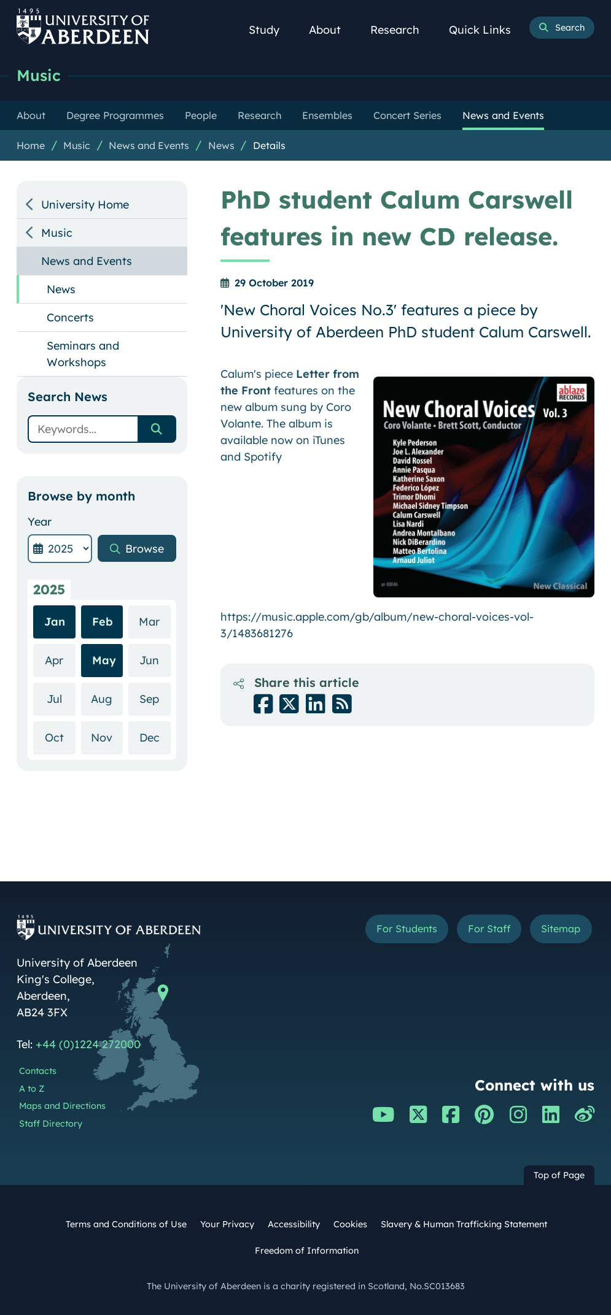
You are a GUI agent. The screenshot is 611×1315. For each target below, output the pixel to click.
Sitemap (560, 928)
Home (31, 145)
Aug (107, 698)
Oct (60, 737)
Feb (102, 622)
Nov (107, 737)
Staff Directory (50, 1123)
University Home (85, 204)
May (104, 660)
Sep (154, 698)
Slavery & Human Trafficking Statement (464, 1224)
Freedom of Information (307, 1250)
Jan (54, 622)
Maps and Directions (62, 1105)
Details (269, 145)
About (331, 30)
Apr (60, 659)
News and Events (149, 145)
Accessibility (294, 1224)
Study (271, 30)
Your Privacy (227, 1224)
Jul (61, 698)
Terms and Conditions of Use (126, 1224)
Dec (155, 737)
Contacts (37, 1070)
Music (39, 75)
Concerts (70, 317)
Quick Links (486, 30)
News (221, 145)
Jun (154, 659)
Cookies (350, 1224)
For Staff (489, 928)
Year (40, 522)
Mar (154, 621)
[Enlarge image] (483, 487)
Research (401, 30)
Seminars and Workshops (83, 354)
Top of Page (559, 1175)
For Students (406, 928)
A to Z (31, 1088)
